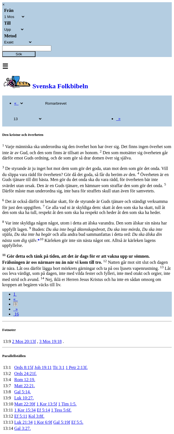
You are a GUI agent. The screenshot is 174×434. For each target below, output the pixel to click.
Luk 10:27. (24, 398)
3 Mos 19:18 (50, 341)
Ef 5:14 (43, 410)
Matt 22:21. (24, 385)
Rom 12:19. (24, 379)
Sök (19, 54)
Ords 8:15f (23, 367)
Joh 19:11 (43, 367)
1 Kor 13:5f (46, 404)
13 (15, 304)
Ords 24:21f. (25, 373)
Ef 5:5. (77, 422)
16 (16, 314)
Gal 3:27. (22, 428)
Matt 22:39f (24, 404)
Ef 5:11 (20, 416)
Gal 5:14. (22, 391)
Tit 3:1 (59, 367)
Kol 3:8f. (36, 416)
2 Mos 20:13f (24, 341)
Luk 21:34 (23, 422)
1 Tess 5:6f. (61, 410)
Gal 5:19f (61, 422)
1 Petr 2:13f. (77, 367)
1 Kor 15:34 (24, 410)
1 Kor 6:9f (43, 422)
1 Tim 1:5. (67, 404)
